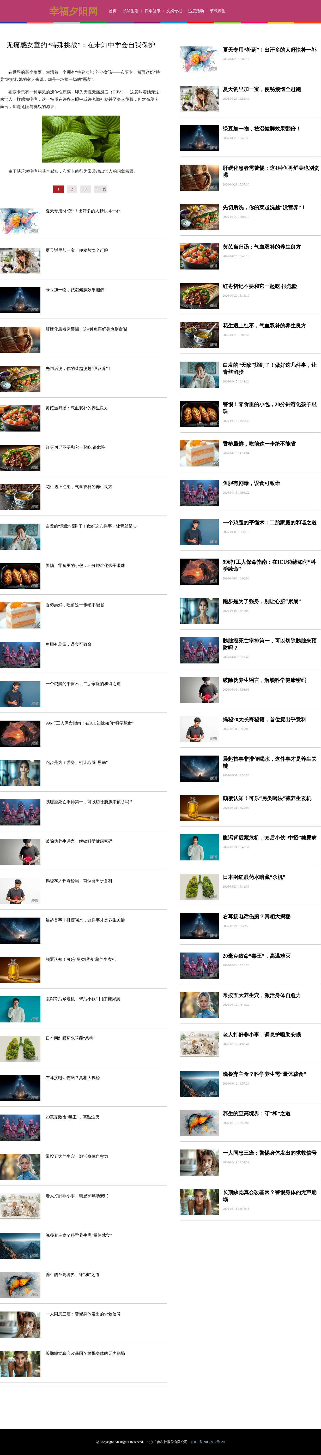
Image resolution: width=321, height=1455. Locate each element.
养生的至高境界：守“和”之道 (72, 1274)
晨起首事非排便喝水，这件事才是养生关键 (85, 920)
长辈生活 (130, 11)
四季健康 (152, 11)
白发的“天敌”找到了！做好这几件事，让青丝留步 (91, 526)
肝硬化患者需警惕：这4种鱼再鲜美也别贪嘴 (86, 329)
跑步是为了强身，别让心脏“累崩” (77, 762)
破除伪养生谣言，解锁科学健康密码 (79, 841)
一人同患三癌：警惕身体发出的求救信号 (83, 1314)
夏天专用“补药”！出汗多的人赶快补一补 (83, 211)
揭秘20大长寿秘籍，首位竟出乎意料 (79, 880)
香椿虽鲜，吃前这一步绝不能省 (75, 605)
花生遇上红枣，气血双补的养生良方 (79, 486)
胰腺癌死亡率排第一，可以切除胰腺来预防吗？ (89, 802)
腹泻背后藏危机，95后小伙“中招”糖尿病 (83, 999)
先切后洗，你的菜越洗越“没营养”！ (79, 368)
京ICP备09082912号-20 (207, 1442)
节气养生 (218, 11)
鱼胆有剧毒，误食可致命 (69, 644)
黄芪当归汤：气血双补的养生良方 (77, 408)
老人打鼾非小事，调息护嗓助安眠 (77, 1196)
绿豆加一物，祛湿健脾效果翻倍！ (77, 290)
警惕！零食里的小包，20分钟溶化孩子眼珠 (85, 565)
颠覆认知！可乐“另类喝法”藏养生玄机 (81, 959)
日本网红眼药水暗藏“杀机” (70, 1038)
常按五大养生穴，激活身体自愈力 (77, 1156)
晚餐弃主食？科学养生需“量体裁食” (79, 1235)
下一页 (100, 189)
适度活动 (196, 11)
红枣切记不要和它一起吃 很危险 (75, 447)
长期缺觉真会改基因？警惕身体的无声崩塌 (85, 1353)
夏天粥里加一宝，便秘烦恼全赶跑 (77, 250)
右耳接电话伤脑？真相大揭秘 (73, 1077)
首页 (113, 11)
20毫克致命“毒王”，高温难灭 (72, 1117)
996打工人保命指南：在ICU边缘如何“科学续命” (90, 723)
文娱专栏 (174, 11)
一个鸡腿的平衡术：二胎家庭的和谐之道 (83, 683)
